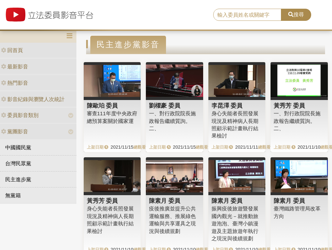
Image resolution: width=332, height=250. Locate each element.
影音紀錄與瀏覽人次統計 (33, 99)
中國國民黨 (18, 147)
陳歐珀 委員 (102, 105)
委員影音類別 (20, 115)
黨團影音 (14, 131)
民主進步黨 (18, 179)
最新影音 (14, 66)
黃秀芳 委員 (289, 105)
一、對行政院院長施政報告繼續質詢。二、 (172, 120)
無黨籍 (13, 195)
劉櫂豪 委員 (164, 105)
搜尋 (296, 14)
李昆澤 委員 (227, 105)
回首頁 (12, 50)
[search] (247, 15)
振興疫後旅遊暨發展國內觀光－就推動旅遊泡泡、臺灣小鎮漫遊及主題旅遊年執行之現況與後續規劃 (234, 223)
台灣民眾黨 (18, 163)
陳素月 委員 (164, 201)
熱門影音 (14, 83)
